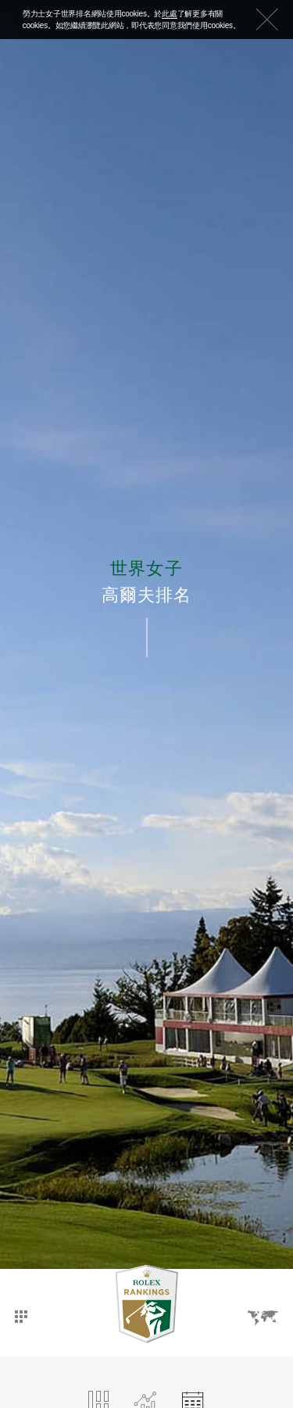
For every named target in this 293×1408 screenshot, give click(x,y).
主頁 (21, 1316)
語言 (263, 1318)
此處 (169, 13)
